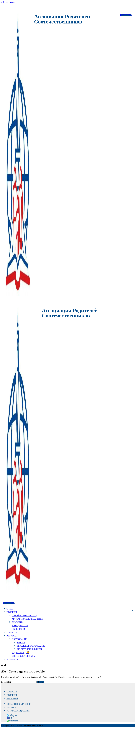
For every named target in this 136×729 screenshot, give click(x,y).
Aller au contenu (8, 2)
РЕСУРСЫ (11, 636)
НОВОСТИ (11, 632)
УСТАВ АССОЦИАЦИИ (18, 711)
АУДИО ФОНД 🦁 (20, 652)
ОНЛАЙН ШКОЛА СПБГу (24, 615)
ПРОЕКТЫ (11, 612)
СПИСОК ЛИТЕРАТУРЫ (23, 656)
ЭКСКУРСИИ (18, 629)
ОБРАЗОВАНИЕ (19, 639)
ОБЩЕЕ (21, 642)
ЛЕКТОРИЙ (17, 622)
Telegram (13, 715)
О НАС (9, 609)
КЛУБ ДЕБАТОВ (20, 625)
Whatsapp (13, 721)
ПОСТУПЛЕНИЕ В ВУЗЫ (29, 649)
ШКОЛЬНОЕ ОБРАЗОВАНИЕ (31, 646)
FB (10, 718)
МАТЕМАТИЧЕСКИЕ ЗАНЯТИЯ (27, 619)
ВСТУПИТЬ (126, 15)
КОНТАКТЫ (12, 659)
